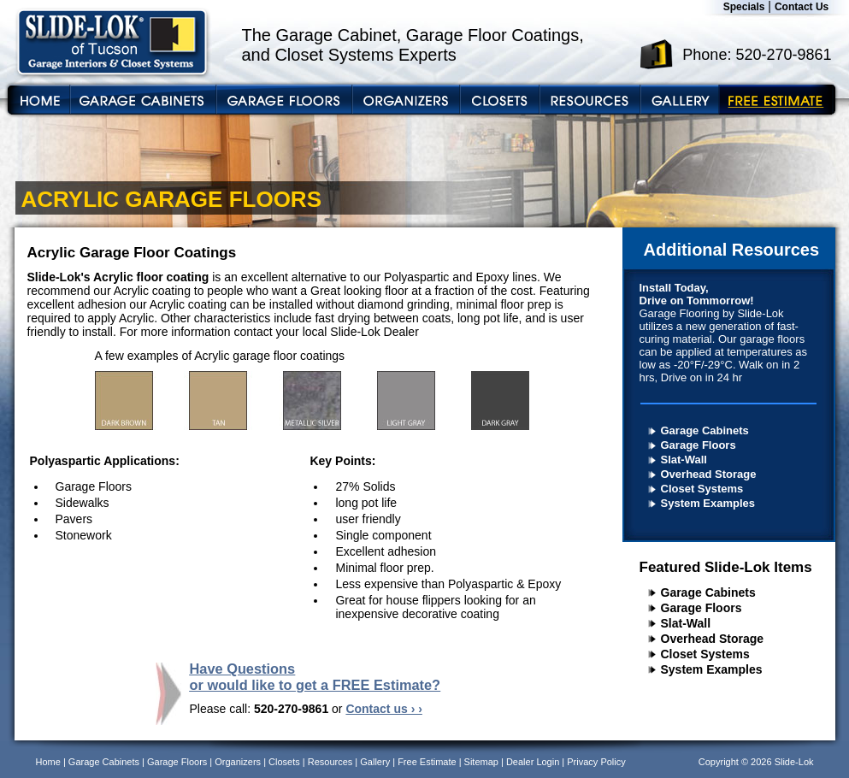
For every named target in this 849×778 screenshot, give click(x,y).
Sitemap (481, 762)
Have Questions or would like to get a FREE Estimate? (315, 677)
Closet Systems (702, 488)
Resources (330, 762)
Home (48, 762)
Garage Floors (698, 445)
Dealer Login (532, 762)
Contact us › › (383, 709)
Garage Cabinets (705, 430)
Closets (284, 762)
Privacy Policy (596, 762)
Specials (744, 7)
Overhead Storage (709, 474)
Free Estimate (427, 762)
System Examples (708, 503)
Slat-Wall (684, 459)
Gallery (375, 762)
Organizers (238, 762)
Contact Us (801, 7)
